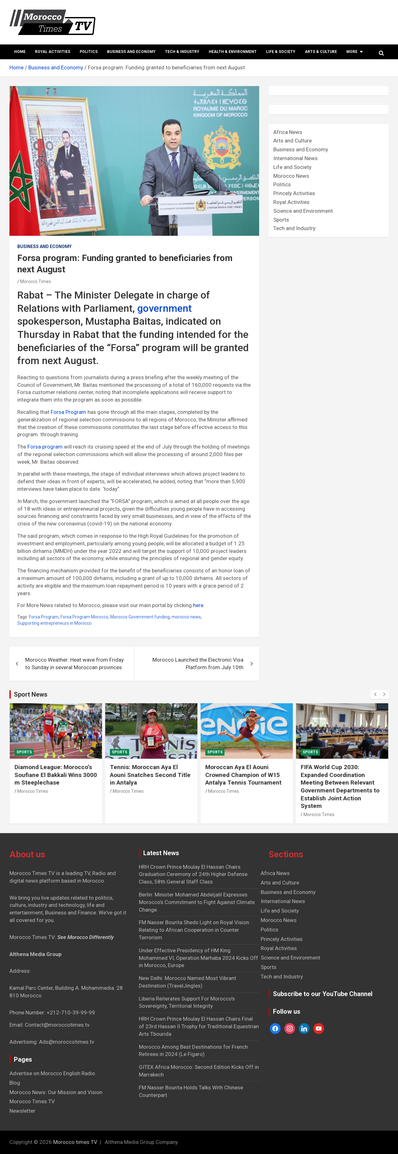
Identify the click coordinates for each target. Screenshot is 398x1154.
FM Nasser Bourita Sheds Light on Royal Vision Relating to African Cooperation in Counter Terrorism (194, 930)
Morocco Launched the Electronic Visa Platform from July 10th (197, 663)
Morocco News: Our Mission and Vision (55, 1092)
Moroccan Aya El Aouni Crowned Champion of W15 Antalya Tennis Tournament (243, 774)
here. (199, 605)
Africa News (287, 132)
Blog (14, 1083)
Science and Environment (303, 211)
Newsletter (22, 1111)
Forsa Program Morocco (84, 616)
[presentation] (375, 694)
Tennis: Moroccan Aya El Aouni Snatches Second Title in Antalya (150, 774)
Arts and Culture (292, 140)
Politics (89, 51)
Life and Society (292, 167)
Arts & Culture (321, 51)
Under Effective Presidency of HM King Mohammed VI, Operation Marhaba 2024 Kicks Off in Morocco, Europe (198, 958)
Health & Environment (233, 51)
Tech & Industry (182, 51)
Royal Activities (52, 51)
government (164, 308)
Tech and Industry (294, 228)
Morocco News (291, 176)
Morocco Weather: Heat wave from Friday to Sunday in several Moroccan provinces (74, 663)
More (351, 51)
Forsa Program (69, 412)
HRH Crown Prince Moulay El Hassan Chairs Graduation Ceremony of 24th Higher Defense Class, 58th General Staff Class (193, 874)
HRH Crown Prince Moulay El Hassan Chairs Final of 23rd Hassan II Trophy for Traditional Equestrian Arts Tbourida (199, 1026)
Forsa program (45, 447)
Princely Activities (294, 193)
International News (295, 158)
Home (20, 51)
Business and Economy (131, 51)
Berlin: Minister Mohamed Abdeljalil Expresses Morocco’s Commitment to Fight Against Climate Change (197, 902)
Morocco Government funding (140, 616)
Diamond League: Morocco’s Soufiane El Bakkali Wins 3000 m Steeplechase (55, 774)
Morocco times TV (75, 1142)
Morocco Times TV (32, 1101)
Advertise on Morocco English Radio (52, 1073)
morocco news (186, 616)
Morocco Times (35, 281)
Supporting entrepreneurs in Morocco (54, 623)
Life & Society (280, 51)
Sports (281, 220)
